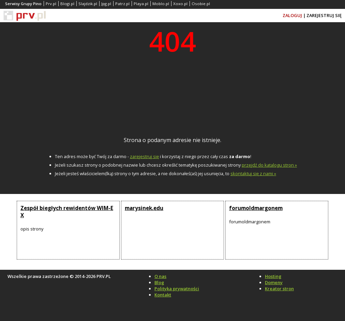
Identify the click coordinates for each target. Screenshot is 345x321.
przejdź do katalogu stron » (269, 165)
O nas (160, 276)
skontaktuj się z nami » (253, 173)
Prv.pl (51, 3)
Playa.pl (141, 3)
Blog (159, 282)
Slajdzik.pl (87, 3)
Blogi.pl (67, 3)
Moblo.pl (160, 3)
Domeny (274, 282)
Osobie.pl (201, 3)
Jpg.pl (106, 3)
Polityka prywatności (176, 288)
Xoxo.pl (180, 3)
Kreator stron (279, 288)
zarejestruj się (144, 156)
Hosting (273, 276)
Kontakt (162, 295)
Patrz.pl (122, 3)
